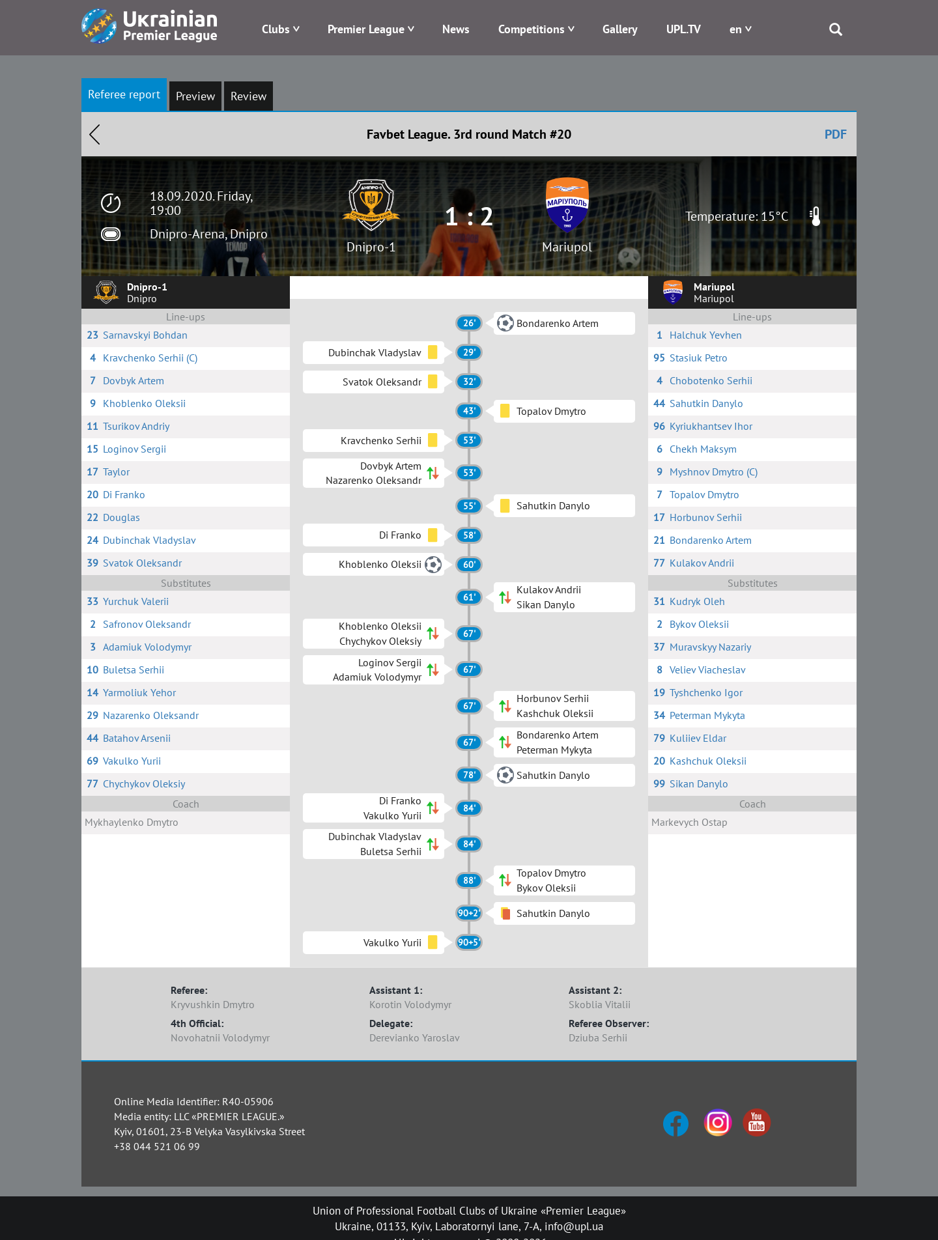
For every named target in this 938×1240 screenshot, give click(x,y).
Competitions (531, 28)
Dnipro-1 (371, 246)
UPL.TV (683, 28)
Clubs (276, 28)
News (456, 28)
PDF (836, 134)
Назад (94, 134)
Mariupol (567, 246)
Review (248, 96)
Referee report (124, 94)
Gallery (620, 28)
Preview (195, 96)
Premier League (366, 28)
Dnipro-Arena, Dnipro (209, 234)
